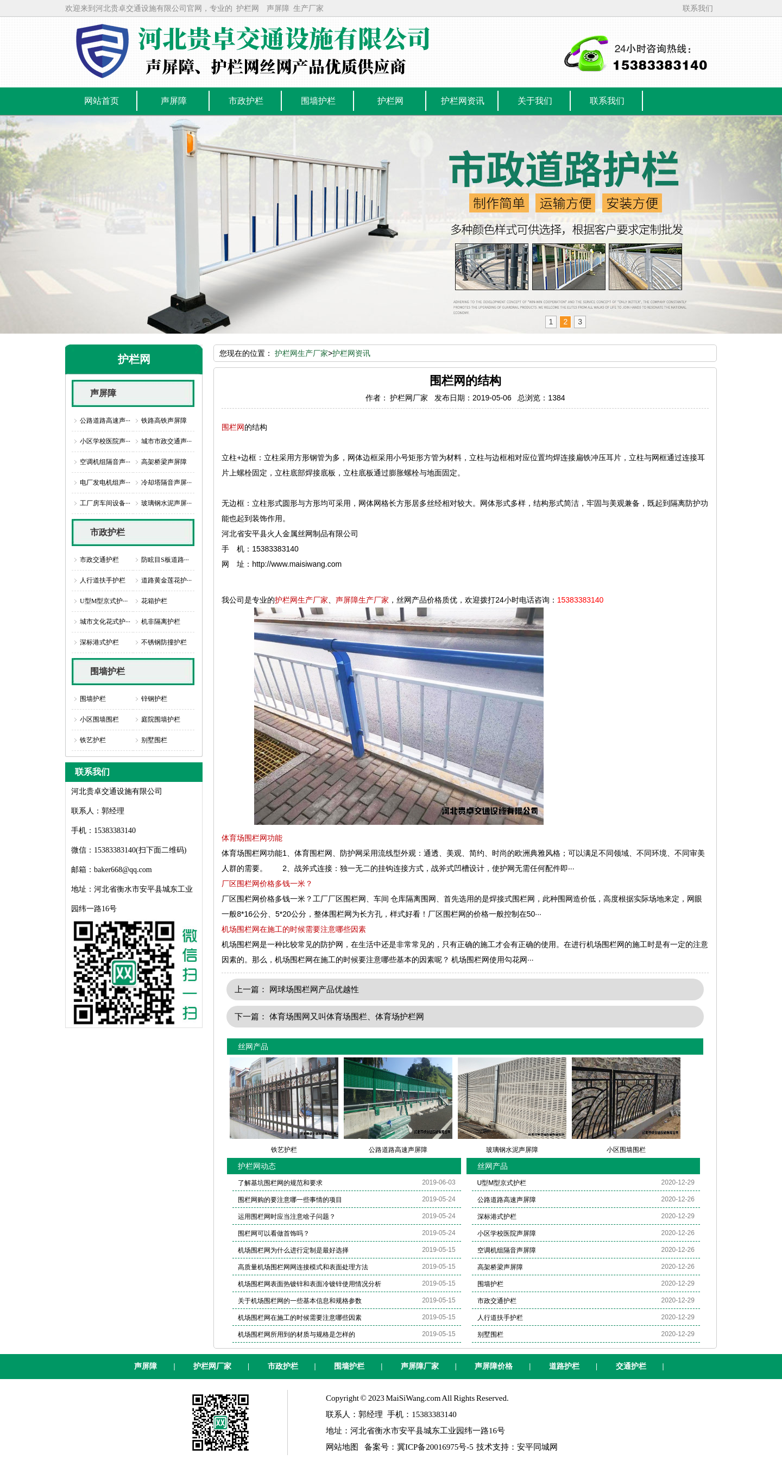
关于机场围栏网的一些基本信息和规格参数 (300, 1301)
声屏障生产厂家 (362, 600)
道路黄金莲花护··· (166, 580)
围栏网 (233, 427)
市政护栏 (107, 532)
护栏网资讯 (351, 353)
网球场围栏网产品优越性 (314, 989)
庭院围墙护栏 (160, 719)
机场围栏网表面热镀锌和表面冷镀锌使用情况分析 (309, 1284)
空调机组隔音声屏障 (506, 1250)
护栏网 (247, 8)
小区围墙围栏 (99, 719)
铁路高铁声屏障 (164, 420)
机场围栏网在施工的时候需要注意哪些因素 (294, 929)
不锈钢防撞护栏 (164, 642)
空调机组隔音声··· (105, 462)
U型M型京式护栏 (502, 1183)
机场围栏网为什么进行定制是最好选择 (293, 1250)
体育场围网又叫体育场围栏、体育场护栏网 (346, 1016)
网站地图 (342, 1447)
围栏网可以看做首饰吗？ (274, 1233)
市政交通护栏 (99, 559)
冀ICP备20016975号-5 (435, 1447)
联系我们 (698, 8)
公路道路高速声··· (105, 420)
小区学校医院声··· (105, 441)
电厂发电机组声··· (105, 482)
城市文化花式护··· (105, 621)
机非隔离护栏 (160, 621)
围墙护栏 (107, 671)
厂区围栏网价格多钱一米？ (267, 883)
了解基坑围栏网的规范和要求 (280, 1183)
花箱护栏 (154, 601)
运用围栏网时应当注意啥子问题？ (287, 1216)
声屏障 (278, 8)
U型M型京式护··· (104, 601)
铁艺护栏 (93, 740)
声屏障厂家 (420, 1366)
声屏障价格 (494, 1366)
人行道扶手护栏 (102, 580)
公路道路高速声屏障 (506, 1200)
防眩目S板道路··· (165, 559)
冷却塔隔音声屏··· (166, 482)
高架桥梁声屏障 (164, 462)
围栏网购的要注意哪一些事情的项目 (290, 1200)
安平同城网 (537, 1447)
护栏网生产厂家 (301, 353)
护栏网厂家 (212, 1366)
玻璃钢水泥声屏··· (166, 503)
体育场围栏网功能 (252, 838)
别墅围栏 (154, 740)
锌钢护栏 (154, 699)
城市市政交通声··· (166, 441)
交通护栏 (631, 1366)
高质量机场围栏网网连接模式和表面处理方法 (303, 1267)
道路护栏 (564, 1366)
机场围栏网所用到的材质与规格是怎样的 (296, 1334)
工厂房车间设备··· (105, 503)
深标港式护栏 (99, 642)
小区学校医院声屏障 (506, 1233)
